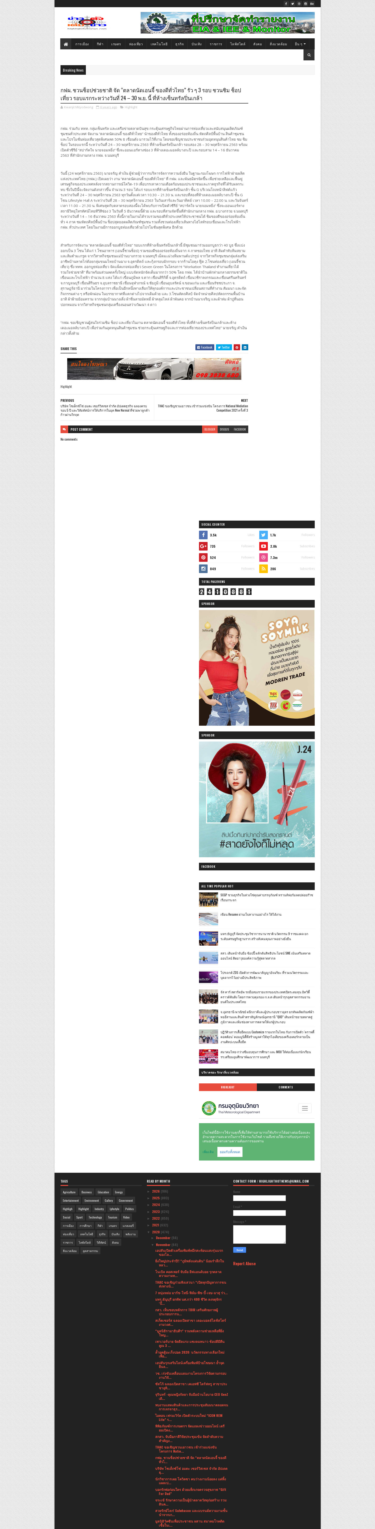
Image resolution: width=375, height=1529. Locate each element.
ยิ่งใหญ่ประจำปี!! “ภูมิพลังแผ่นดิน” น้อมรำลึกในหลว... (189, 770)
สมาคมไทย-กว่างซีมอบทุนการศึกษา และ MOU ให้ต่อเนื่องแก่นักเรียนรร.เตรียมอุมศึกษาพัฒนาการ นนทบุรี (287, 565)
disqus (206, 449)
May (159, 1465)
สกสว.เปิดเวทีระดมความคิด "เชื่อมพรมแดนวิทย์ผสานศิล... (190, 1136)
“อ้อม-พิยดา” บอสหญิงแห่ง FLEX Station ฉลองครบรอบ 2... (189, 1178)
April (160, 1472)
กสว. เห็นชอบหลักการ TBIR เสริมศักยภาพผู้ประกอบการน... (186, 819)
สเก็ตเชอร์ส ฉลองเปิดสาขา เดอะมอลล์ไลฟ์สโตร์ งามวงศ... (190, 829)
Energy (119, 700)
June (160, 1458)
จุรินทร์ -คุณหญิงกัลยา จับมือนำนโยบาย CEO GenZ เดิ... (191, 903)
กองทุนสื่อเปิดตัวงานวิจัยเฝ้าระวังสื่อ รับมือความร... (189, 1220)
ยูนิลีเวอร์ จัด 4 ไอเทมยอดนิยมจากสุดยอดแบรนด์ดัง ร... (190, 1368)
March (161, 1479)
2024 (156, 712)
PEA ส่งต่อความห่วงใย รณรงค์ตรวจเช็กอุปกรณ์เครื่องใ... (189, 1051)
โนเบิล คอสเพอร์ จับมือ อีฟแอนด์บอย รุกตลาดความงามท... (188, 781)
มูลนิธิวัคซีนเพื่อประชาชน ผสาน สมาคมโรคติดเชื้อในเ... (189, 1030)
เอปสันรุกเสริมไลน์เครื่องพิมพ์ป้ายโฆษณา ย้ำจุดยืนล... (189, 872)
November (163, 751)
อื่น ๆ (299, 43)
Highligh (67, 716)
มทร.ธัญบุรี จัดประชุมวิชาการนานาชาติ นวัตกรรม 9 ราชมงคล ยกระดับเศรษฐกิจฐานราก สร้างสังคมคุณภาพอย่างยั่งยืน (286, 425)
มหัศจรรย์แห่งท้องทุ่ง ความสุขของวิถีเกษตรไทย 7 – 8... (190, 1421)
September (164, 1438)
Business (87, 700)
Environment (92, 708)
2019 (156, 1501)
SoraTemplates (83, 1522)
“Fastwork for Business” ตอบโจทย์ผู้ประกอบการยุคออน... (191, 1379)
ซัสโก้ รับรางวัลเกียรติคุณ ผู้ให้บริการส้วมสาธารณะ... (185, 1062)
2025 (156, 705)
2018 (156, 1507)
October (162, 1431)
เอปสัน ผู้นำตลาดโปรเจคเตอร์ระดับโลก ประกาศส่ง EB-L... (190, 1336)
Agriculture (69, 700)
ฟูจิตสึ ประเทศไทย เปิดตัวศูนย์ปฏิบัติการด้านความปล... (191, 1315)
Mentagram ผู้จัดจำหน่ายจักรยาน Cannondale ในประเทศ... (190, 1199)
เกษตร (116, 43)
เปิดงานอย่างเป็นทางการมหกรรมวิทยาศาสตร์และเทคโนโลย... (191, 1125)
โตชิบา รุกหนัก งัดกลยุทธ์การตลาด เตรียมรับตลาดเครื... (188, 1072)
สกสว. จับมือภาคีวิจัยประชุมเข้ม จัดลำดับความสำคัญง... (189, 946)
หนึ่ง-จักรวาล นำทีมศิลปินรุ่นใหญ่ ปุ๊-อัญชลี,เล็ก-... (182, 1347)
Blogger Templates (122, 1522)
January (162, 1492)
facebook (221, 449)
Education (103, 700)
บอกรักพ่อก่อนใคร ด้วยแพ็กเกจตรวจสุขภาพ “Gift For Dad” (190, 998)
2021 (156, 732)
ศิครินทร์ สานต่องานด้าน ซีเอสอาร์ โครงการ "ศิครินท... (191, 1231)
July (159, 1451)
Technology (95, 725)
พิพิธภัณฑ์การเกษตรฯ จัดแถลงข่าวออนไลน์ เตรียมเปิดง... (190, 935)
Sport (79, 725)
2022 (156, 725)
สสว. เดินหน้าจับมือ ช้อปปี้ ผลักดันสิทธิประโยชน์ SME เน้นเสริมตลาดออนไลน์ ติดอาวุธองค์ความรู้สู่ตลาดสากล (285, 445)
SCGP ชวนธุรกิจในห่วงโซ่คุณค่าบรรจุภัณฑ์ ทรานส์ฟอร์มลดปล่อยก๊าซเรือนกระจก (285, 386)
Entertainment (71, 708)
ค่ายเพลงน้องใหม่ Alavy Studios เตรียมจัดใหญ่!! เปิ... (189, 1294)
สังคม (258, 43)
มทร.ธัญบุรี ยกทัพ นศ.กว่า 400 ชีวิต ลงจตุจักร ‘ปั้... (188, 808)
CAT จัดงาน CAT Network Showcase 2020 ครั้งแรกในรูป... (191, 1305)
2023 (156, 718)
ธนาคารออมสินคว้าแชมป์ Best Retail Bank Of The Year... (189, 1157)
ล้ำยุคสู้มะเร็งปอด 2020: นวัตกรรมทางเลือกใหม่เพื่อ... (189, 861)
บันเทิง (197, 43)
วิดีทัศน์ (101, 750)
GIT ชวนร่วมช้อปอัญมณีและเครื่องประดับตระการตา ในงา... (191, 1093)
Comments (295, 596)
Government (126, 708)
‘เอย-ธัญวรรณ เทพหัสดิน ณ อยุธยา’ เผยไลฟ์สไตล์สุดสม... (191, 1389)
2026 (156, 698)
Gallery (109, 708)
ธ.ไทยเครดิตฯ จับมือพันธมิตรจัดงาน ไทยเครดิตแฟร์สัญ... (189, 1104)
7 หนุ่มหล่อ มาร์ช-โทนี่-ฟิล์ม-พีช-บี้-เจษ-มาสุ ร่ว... (191, 800)
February (163, 1485)
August (162, 1445)
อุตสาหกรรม (90, 758)
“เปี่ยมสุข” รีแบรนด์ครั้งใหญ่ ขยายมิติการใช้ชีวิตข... (188, 1115)
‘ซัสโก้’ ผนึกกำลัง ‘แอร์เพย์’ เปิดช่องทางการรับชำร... (188, 1262)
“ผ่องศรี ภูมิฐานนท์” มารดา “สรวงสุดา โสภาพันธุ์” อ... (188, 1400)
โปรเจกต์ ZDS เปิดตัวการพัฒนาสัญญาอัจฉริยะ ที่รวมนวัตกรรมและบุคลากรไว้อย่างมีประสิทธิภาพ (286, 465)
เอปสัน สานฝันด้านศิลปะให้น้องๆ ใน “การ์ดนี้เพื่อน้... (188, 1083)
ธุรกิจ (180, 43)
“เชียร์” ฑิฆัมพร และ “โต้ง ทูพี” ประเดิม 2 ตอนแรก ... (189, 1357)
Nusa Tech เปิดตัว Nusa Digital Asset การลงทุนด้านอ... (189, 1210)
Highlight (131, 116)
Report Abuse (244, 771)
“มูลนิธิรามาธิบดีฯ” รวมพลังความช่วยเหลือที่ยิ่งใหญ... (189, 840)
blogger (191, 449)
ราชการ (216, 43)
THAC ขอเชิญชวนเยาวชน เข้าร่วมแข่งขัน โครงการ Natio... (186, 956)
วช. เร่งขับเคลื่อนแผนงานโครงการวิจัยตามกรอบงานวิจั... (190, 882)
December (163, 745)
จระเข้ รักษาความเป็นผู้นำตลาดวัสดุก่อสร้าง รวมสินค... (190, 1009)
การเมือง (82, 43)
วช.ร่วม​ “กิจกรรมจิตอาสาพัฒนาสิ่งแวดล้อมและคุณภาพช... (190, 1273)
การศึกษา (86, 733)
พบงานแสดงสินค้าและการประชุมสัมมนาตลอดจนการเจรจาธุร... (191, 914)
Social (66, 725)
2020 (156, 739)
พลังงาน (131, 742)
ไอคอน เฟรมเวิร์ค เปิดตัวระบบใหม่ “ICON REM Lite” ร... (188, 924)
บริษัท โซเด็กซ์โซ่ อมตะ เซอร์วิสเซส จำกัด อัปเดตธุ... (191, 977)
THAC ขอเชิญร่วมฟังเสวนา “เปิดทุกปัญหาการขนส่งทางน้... (190, 791)
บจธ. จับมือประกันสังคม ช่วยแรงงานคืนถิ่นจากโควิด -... (191, 1241)
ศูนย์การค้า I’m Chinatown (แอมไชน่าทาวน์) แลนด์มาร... (187, 1326)
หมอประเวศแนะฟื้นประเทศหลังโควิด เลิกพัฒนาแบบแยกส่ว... (190, 1041)
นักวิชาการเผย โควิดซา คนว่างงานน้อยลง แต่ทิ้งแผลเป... (190, 988)
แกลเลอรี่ (128, 733)
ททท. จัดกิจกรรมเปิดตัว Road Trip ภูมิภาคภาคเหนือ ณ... (188, 1168)
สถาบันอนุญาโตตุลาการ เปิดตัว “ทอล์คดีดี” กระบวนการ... (186, 1410)
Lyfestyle (114, 716)
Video (126, 725)
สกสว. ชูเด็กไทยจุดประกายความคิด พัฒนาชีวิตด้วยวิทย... (189, 1146)
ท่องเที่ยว (136, 43)
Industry (99, 716)
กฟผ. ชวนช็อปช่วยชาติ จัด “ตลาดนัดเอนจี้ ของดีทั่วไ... (190, 967)
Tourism (112, 725)
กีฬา (100, 43)
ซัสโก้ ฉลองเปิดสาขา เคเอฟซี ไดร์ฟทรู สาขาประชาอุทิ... (191, 893)
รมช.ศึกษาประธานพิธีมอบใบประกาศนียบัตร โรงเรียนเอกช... (187, 1284)
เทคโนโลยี (159, 43)
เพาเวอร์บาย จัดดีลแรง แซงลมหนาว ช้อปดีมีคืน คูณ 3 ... (190, 851)
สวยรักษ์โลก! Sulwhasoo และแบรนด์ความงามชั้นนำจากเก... (191, 1019)
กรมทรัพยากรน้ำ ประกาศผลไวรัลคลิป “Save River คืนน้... (187, 1252)
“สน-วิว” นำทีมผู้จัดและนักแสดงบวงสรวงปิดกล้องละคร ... (191, 1189)
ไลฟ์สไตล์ (238, 43)
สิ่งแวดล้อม (278, 43)
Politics (129, 716)
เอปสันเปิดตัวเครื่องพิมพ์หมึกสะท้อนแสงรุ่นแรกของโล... (189, 759)
